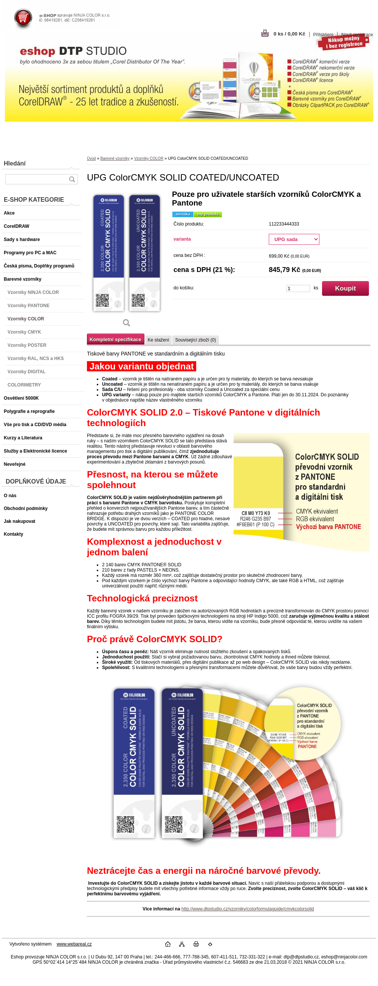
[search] (72, 179)
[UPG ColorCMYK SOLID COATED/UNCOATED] (126, 261)
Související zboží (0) (195, 340)
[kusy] (298, 288)
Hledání (15, 163)
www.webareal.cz (74, 944)
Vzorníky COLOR (148, 158)
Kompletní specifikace (115, 339)
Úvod (91, 158)
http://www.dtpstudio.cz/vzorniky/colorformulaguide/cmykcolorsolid (247, 909)
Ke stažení (158, 340)
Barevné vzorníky (114, 158)
